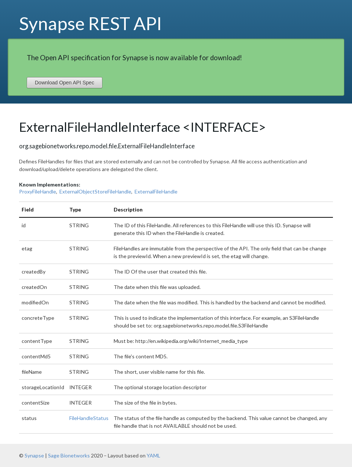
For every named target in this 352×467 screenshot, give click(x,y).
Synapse (34, 455)
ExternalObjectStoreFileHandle (95, 191)
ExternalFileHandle (156, 191)
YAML (153, 455)
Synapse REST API (90, 23)
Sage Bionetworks (69, 455)
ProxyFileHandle (37, 191)
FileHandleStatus (89, 418)
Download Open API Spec (64, 83)
